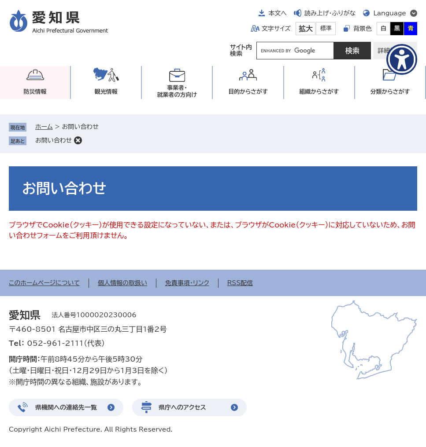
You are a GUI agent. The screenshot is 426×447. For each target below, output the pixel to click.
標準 (326, 28)
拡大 (306, 28)
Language (389, 13)
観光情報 (106, 92)
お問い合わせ (53, 140)
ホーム (43, 127)
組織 (319, 91)
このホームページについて (44, 283)
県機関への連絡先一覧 (66, 407)
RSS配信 (240, 283)
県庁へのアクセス (182, 407)
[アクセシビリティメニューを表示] (401, 59)
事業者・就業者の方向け (177, 91)
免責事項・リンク (187, 283)
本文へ (277, 13)
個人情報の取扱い (122, 283)
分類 (390, 91)
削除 (78, 140)
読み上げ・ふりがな (330, 13)
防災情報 (35, 92)
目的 (248, 91)
